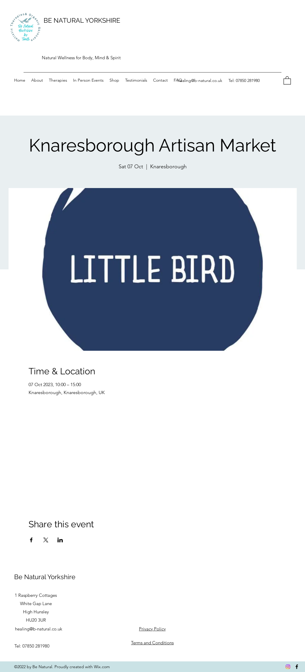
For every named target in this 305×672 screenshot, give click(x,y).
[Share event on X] (46, 540)
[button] (287, 80)
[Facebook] (297, 667)
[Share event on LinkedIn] (60, 540)
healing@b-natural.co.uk (200, 80)
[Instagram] (288, 667)
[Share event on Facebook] (31, 540)
